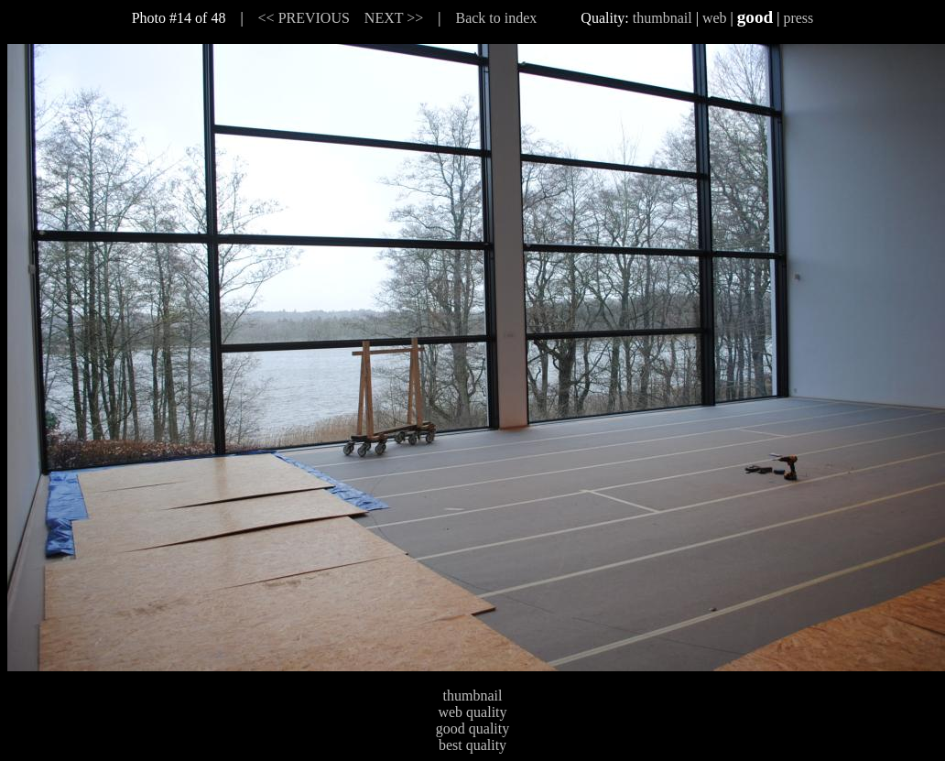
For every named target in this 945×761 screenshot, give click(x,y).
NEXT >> (393, 18)
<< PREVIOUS (304, 18)
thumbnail (662, 18)
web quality (472, 712)
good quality (472, 728)
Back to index (496, 18)
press (798, 18)
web (714, 18)
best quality (472, 745)
